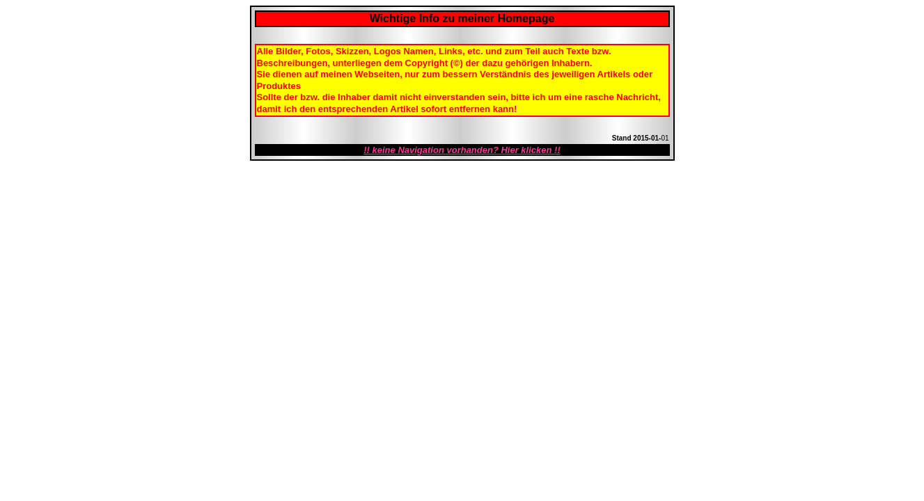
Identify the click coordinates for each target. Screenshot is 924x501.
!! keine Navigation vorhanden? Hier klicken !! (461, 150)
